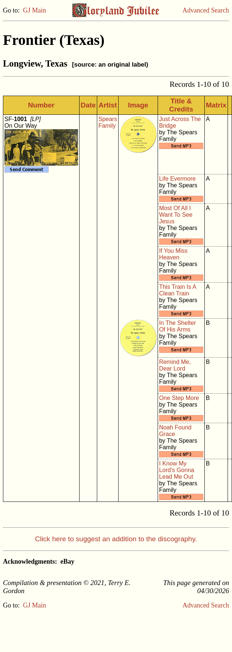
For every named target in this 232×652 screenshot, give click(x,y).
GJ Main (34, 10)
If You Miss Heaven (173, 254)
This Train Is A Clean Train (177, 290)
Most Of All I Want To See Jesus (176, 214)
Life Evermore (177, 179)
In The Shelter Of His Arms (177, 326)
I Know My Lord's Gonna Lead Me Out (176, 470)
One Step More (179, 398)
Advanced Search (206, 10)
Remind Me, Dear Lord (175, 365)
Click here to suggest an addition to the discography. (116, 539)
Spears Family (107, 122)
